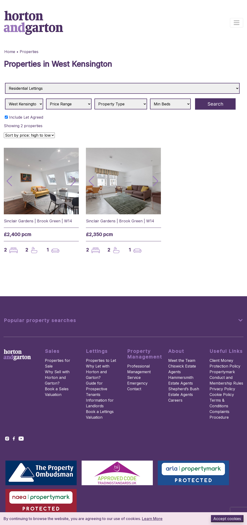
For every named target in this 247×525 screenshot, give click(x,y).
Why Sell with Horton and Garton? (57, 377)
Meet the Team (181, 360)
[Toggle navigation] (236, 22)
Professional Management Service (139, 372)
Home (9, 51)
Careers (175, 400)
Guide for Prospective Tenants (96, 389)
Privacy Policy (222, 388)
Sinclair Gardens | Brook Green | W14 (38, 221)
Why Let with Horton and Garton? (97, 372)
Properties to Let (101, 360)
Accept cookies (227, 518)
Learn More (152, 518)
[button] (73, 181)
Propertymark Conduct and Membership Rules (226, 377)
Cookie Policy (222, 394)
